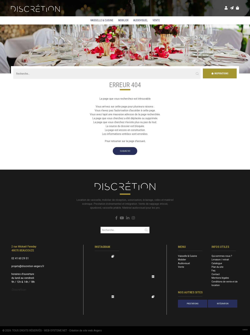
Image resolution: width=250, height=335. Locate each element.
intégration (222, 303)
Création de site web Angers (85, 330)
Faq (213, 270)
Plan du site (217, 267)
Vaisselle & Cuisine (101, 20)
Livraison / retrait (220, 259)
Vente (156, 20)
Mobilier (123, 20)
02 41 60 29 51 (20, 258)
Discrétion (18, 290)
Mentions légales (220, 278)
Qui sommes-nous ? (222, 256)
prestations (193, 303)
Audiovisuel (140, 20)
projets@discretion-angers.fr (27, 266)
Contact (216, 274)
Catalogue (217, 263)
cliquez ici (125, 151)
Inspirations (219, 73)
